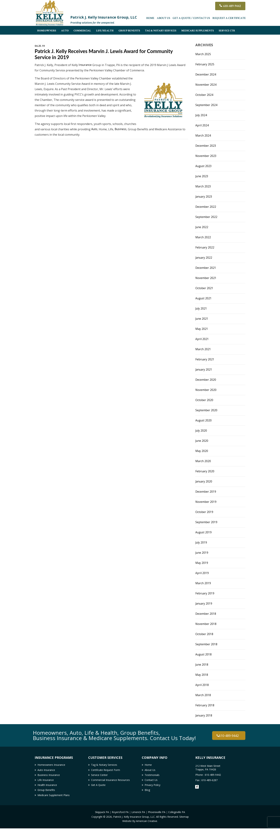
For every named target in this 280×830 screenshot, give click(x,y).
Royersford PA (120, 814)
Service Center (99, 775)
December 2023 (205, 146)
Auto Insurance (46, 770)
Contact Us (151, 781)
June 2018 (202, 664)
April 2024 (202, 125)
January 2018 (204, 715)
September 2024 (206, 105)
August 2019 (203, 532)
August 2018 (203, 654)
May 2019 (201, 563)
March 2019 (203, 583)
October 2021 (204, 288)
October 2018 (204, 634)
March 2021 (203, 349)
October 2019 (204, 512)
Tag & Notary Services (104, 765)
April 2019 (202, 573)
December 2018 (205, 614)
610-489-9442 (231, 6)
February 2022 (205, 247)
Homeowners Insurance (51, 765)
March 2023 (203, 186)
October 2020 (204, 400)
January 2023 (204, 196)
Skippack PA (102, 814)
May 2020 (201, 451)
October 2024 (204, 95)
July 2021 (201, 308)
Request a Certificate (229, 19)
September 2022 (206, 217)
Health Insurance (47, 786)
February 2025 (205, 64)
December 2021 (205, 268)
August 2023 (203, 166)
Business (121, 129)
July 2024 (201, 115)
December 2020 (205, 380)
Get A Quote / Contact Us (191, 19)
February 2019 (205, 593)
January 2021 (204, 369)
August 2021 (203, 298)
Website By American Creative (139, 822)
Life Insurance (46, 781)
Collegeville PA (176, 814)
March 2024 (203, 135)
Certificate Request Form (105, 770)
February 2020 (205, 471)
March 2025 (203, 54)
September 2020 (206, 410)
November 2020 (206, 390)
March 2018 (203, 695)
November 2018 (206, 624)
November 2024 (206, 85)
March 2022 (203, 237)
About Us (163, 19)
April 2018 (202, 685)
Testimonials (152, 775)
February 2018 (205, 705)
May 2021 (201, 329)
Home (150, 19)
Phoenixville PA (156, 814)
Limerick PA (138, 814)
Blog (147, 791)
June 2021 (202, 319)
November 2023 (206, 156)
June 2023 (202, 176)
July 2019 (201, 542)
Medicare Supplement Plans (54, 796)
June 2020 (202, 441)
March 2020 (203, 461)
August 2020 (203, 420)
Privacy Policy (152, 786)
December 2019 (205, 492)
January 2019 (204, 603)
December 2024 (205, 74)
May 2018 (201, 675)
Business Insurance (49, 775)
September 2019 (206, 522)
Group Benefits (46, 791)
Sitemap (184, 818)
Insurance (85, 65)
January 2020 (204, 481)
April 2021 (202, 339)
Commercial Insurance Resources (110, 781)
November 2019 (206, 502)
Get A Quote (98, 786)
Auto (94, 129)
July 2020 (201, 430)
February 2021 (205, 359)
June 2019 (202, 553)
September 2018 (206, 644)
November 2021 (206, 278)
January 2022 (204, 258)
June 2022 (202, 227)
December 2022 (205, 207)
